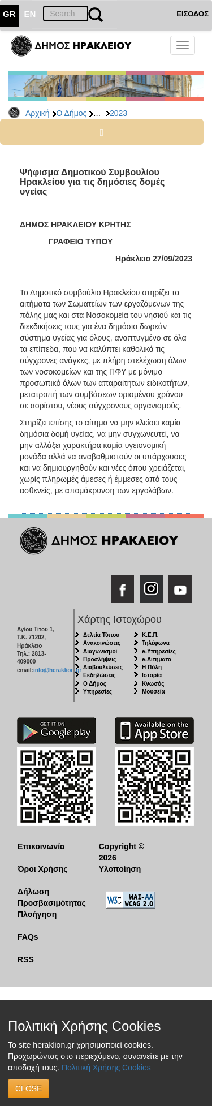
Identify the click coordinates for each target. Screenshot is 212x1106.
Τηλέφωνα (156, 643)
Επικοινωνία (41, 846)
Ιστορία (152, 675)
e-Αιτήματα (156, 659)
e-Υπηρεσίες (159, 651)
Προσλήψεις (99, 659)
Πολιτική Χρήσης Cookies (106, 1067)
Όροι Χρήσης (43, 868)
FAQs (28, 936)
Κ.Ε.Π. (150, 635)
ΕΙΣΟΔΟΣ (192, 14)
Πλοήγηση (37, 914)
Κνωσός (153, 684)
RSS (26, 959)
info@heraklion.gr (57, 670)
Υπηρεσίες (97, 691)
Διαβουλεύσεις (103, 667)
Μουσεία (153, 691)
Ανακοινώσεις (101, 643)
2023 (118, 113)
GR (9, 14)
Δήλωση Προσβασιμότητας (49, 897)
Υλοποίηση (120, 868)
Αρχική (37, 113)
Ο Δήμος (72, 113)
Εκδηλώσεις (99, 675)
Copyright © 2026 (121, 852)
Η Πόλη (152, 667)
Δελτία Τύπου (101, 635)
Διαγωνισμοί (100, 651)
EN (30, 14)
